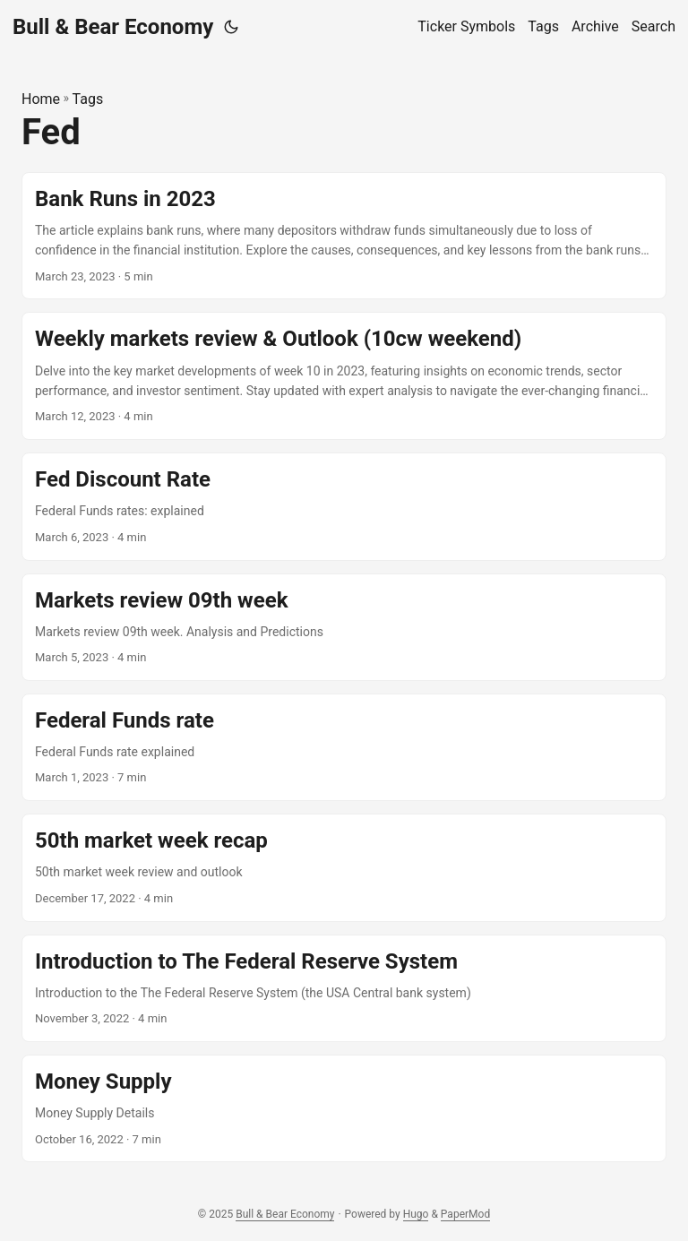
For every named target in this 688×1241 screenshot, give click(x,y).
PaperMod (465, 1214)
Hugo (416, 1214)
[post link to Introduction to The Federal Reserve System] (344, 988)
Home (41, 99)
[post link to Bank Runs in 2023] (344, 236)
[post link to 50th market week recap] (344, 867)
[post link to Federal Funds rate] (344, 747)
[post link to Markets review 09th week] (344, 627)
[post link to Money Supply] (344, 1108)
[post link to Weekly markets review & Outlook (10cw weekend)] (344, 376)
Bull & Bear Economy (113, 26)
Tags (88, 99)
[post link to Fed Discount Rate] (344, 506)
